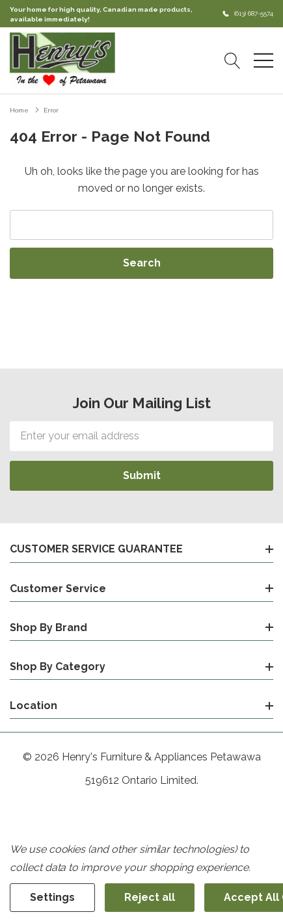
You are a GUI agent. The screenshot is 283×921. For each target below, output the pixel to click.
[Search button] (232, 60)
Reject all (149, 897)
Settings (52, 897)
